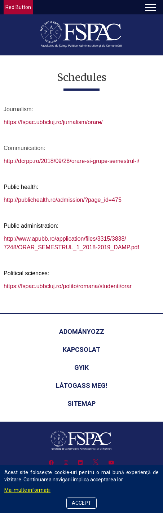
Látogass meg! (81, 385)
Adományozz (81, 331)
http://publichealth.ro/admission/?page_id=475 (63, 200)
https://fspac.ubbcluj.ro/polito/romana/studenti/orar (68, 286)
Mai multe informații (27, 490)
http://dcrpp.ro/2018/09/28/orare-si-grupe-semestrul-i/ (71, 161)
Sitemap (81, 403)
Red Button (18, 7)
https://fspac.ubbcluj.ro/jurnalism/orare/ (53, 122)
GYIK (81, 367)
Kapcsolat (81, 349)
